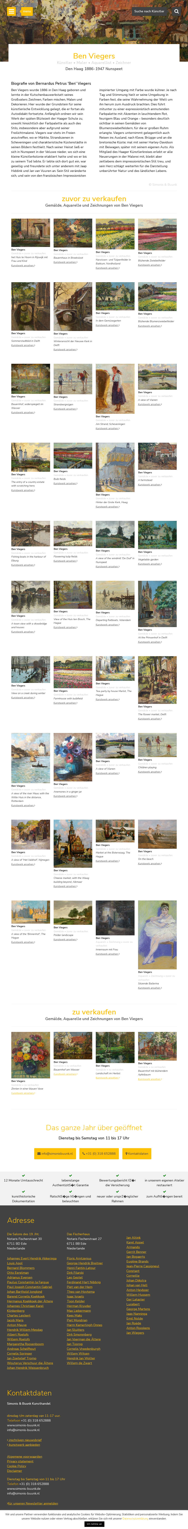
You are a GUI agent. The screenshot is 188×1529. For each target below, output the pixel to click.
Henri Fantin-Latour (81, 1268)
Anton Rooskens (138, 1328)
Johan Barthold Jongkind (24, 1292)
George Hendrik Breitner (85, 1263)
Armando (133, 1247)
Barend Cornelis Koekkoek (26, 1296)
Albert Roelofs (18, 1334)
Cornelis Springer (19, 1353)
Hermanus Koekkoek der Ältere (30, 1301)
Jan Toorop (75, 1344)
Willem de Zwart (79, 1363)
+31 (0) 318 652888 (99, 1154)
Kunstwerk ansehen (23, 265)
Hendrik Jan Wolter (81, 1358)
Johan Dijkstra (136, 1280)
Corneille (133, 1276)
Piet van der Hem (79, 1287)
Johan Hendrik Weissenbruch (28, 1368)
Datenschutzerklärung (135, 1518)
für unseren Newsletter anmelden (32, 1503)
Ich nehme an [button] (94, 1524)
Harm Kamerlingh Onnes (84, 1325)
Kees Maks (74, 1315)
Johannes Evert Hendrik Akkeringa (31, 1258)
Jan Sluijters (75, 1330)
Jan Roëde (133, 1323)
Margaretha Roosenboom (25, 1344)
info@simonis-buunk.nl (23, 1430)
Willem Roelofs (18, 1339)
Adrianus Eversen (19, 1277)
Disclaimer (14, 1471)
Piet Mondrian (77, 1320)
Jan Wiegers (135, 1333)
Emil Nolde (134, 1318)
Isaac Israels (75, 1296)
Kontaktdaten (137, 1154)
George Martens (138, 1309)
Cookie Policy (16, 1466)
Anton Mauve (17, 1325)
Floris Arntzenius (79, 1258)
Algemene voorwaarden (24, 1456)
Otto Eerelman (18, 1273)
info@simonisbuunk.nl (55, 1154)
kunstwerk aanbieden (23, 1445)
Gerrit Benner (136, 1252)
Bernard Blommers (21, 1268)
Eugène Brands (137, 1261)
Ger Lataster (135, 1299)
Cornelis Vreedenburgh (83, 1349)
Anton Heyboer (137, 1290)
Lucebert (133, 1304)
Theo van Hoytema (81, 1292)
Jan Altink (133, 1238)
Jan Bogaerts (135, 1257)
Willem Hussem (138, 1295)
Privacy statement (20, 1461)
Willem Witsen (78, 1353)
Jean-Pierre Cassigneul (142, 1266)
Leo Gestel (75, 1277)
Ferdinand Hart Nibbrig (84, 1282)
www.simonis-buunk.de (24, 1489)
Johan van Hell (136, 1285)
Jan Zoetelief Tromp (21, 1358)
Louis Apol (15, 1263)
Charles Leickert (19, 1315)
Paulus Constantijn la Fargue (28, 1282)
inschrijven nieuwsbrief (24, 1440)
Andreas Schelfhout (21, 1349)
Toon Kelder (76, 1301)
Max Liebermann (79, 1311)
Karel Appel (135, 1242)
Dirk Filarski (75, 1273)
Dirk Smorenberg (79, 1334)
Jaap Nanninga (136, 1314)
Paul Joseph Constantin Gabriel (29, 1287)
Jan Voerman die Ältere (84, 1339)
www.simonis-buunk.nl (23, 1425)
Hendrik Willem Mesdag (25, 1330)
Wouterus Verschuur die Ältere (30, 1363)
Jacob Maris (15, 1320)
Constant (133, 1271)
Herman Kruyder (79, 1306)
